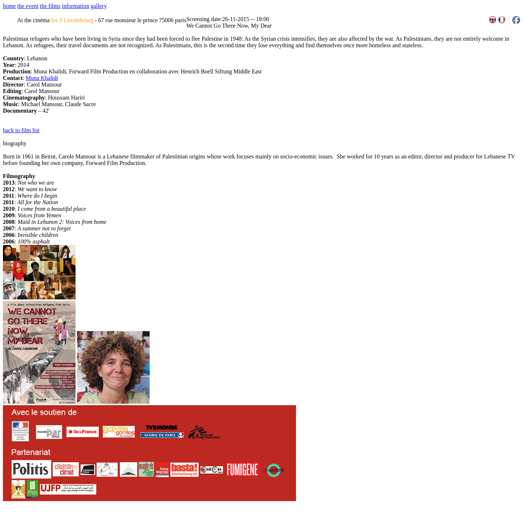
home (9, 6)
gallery (99, 6)
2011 (451, 525)
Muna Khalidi (42, 78)
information (75, 6)
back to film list (21, 130)
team (131, 525)
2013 (467, 525)
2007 (420, 525)
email (59, 525)
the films (50, 6)
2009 (436, 525)
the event (27, 6)
